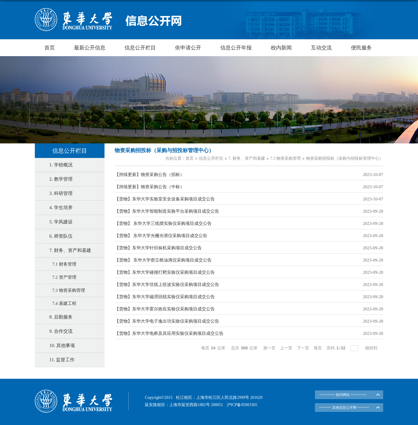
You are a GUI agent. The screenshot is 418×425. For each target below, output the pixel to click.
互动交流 (321, 48)
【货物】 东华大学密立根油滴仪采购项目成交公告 (163, 260)
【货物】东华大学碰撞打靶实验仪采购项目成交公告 (165, 272)
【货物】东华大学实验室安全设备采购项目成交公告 (165, 199)
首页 (49, 48)
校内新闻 (281, 48)
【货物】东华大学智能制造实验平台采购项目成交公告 (167, 211)
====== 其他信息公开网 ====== (344, 408)
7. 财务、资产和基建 (246, 158)
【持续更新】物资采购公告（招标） (149, 174)
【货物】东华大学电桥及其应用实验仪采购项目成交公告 (169, 333)
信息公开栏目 (140, 48)
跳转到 (372, 348)
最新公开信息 (89, 48)
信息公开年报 (236, 48)
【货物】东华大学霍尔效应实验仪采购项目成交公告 (165, 309)
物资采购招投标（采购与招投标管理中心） (344, 158)
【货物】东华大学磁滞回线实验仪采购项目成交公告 (165, 296)
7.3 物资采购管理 (285, 158)
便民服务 (361, 48)
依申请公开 (188, 48)
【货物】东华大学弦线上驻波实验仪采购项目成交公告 (167, 284)
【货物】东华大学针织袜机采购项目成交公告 (158, 248)
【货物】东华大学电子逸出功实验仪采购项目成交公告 (167, 321)
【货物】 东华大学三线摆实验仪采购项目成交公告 (163, 223)
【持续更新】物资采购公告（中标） (149, 186)
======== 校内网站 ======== (342, 395)
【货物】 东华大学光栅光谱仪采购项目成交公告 (161, 235)
